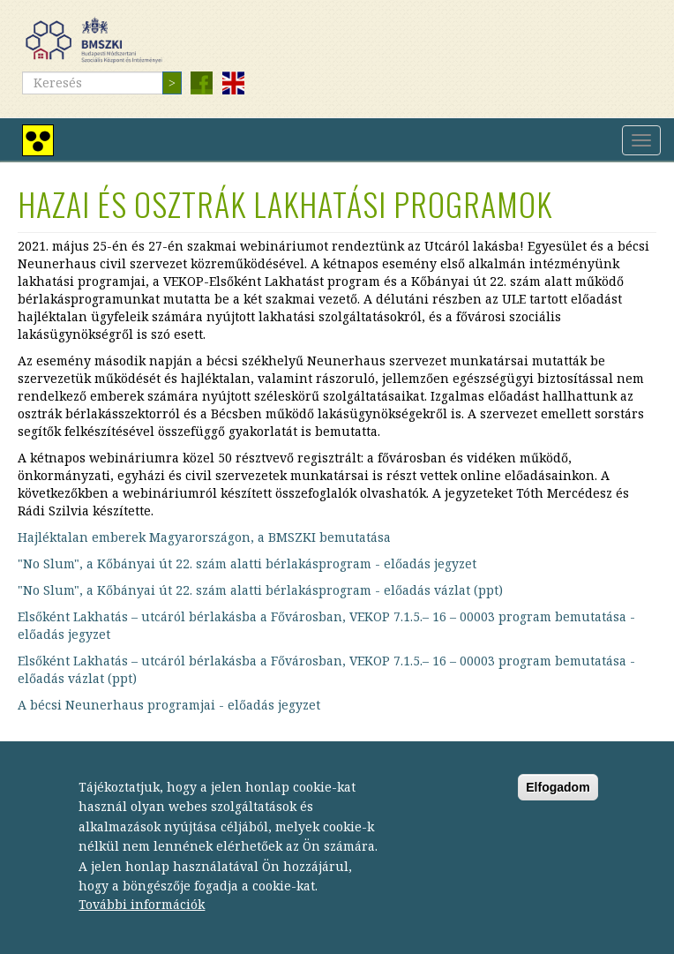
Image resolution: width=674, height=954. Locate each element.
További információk (142, 913)
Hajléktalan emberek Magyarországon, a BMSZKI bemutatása (204, 537)
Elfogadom (557, 796)
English (232, 82)
